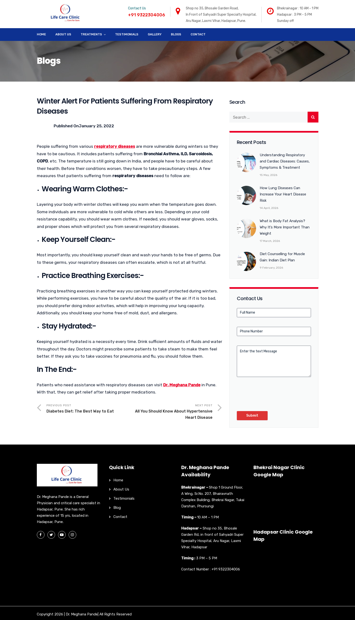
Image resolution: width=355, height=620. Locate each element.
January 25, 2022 (96, 125)
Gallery (154, 34)
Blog (117, 507)
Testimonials (126, 34)
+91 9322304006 (226, 569)
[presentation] (273, 396)
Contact (198, 34)
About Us (63, 34)
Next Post (171, 412)
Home (41, 34)
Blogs (176, 34)
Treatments (91, 34)
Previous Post (87, 409)
